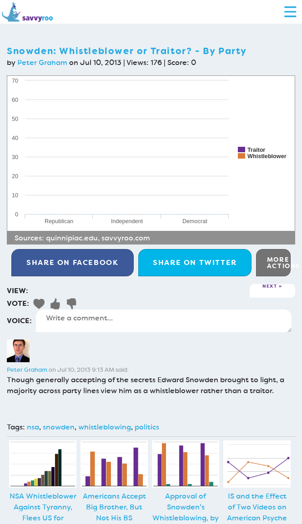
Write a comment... (164, 320)
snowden (59, 427)
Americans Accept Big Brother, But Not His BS (114, 507)
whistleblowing (104, 427)
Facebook (72, 262)
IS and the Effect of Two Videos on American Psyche (257, 507)
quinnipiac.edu (72, 238)
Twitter (195, 262)
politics (147, 427)
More (279, 262)
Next (269, 286)
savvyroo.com (125, 238)
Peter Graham (42, 62)
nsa (33, 427)
